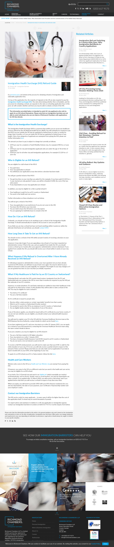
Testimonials (36, 538)
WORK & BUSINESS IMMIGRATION (36, 14)
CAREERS (64, 14)
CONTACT (101, 14)
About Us (35, 531)
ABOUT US (55, 14)
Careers (34, 534)
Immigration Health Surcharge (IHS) (20, 102)
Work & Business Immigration (41, 528)
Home (12, 22)
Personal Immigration (38, 524)
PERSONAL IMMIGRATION (16, 14)
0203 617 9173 (101, 9)
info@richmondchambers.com (69, 537)
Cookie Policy (95, 544)
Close (105, 544)
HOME (7, 14)
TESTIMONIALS (74, 14)
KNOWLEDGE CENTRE (86, 14)
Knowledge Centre (21, 22)
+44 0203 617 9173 (66, 536)
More (71, 503)
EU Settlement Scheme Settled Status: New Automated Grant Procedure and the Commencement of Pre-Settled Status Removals (46, 18)
